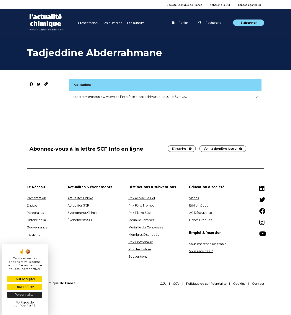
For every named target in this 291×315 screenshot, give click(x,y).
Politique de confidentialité (206, 283)
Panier (180, 23)
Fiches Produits (200, 220)
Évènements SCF (80, 220)
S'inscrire (179, 148)
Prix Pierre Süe (139, 213)
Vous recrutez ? (201, 251)
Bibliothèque (199, 205)
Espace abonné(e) (249, 4)
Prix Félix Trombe (141, 205)
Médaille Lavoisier (141, 220)
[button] (209, 23)
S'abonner (249, 23)
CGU (162, 283)
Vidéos (194, 198)
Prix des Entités (139, 249)
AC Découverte (200, 213)
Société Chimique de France (184, 4)
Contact (258, 283)
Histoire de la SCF (39, 220)
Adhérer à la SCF (220, 4)
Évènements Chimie (82, 213)
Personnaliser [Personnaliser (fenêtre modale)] (25, 294)
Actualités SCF (78, 205)
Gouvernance (37, 227)
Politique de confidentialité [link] (24, 304)
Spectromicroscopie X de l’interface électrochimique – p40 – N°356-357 (130, 97)
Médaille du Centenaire (145, 227)
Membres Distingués (143, 234)
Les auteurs (136, 23)
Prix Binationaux (140, 242)
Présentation (88, 23)
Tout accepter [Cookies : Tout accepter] (24, 279)
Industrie (33, 234)
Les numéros (112, 23)
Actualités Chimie (80, 198)
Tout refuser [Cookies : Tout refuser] (24, 287)
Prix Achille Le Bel (141, 198)
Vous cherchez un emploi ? (209, 244)
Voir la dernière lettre (220, 148)
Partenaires (35, 213)
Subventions (137, 256)
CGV (176, 283)
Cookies (239, 283)
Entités (32, 205)
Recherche (209, 23)
